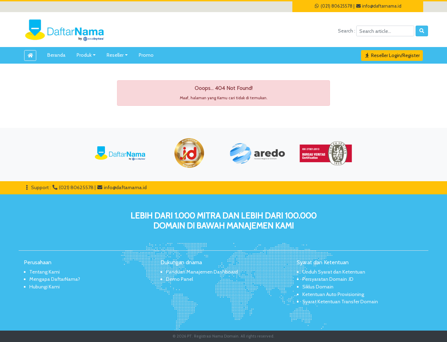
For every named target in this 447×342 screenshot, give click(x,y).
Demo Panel (179, 279)
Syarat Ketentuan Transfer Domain (340, 301)
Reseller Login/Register (392, 55)
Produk (84, 55)
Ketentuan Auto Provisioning (333, 294)
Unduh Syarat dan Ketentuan (333, 272)
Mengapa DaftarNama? (54, 279)
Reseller (115, 55)
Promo (146, 55)
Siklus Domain (317, 287)
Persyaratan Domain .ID (327, 279)
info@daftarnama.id (378, 6)
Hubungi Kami (44, 287)
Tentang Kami (44, 272)
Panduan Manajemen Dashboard (202, 272)
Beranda (56, 55)
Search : (347, 31)
